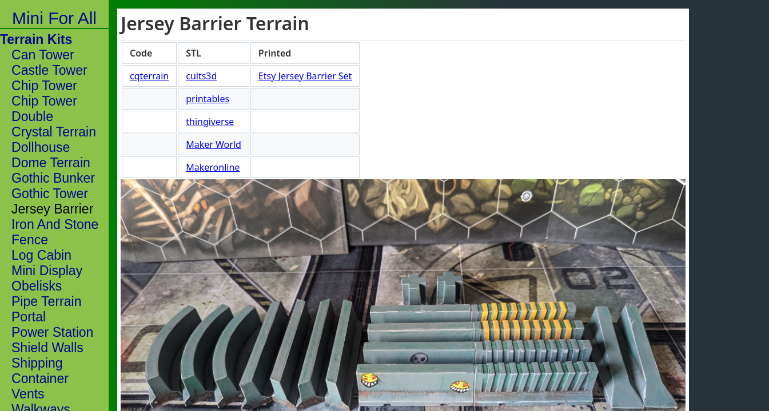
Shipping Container (40, 371)
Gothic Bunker (53, 178)
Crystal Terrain (53, 131)
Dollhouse (40, 147)
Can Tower (42, 54)
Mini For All (54, 18)
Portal (28, 316)
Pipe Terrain (46, 301)
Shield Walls (47, 347)
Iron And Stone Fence (54, 232)
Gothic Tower (49, 193)
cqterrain (149, 76)
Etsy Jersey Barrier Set (305, 76)
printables (207, 98)
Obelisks (36, 286)
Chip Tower (44, 85)
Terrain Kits (36, 39)
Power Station (52, 332)
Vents (28, 393)
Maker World (213, 144)
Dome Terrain (50, 162)
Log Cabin (41, 255)
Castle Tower (49, 70)
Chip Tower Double (44, 109)
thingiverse (210, 121)
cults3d (201, 76)
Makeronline (213, 167)
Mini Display (46, 270)
